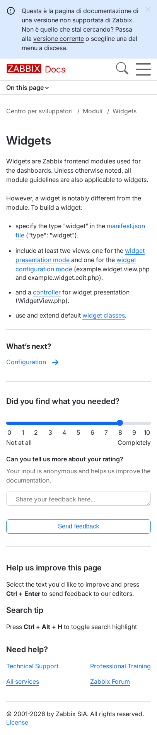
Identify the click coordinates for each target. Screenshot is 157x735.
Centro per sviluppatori (39, 111)
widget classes (103, 315)
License (17, 722)
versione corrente (58, 38)
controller (47, 292)
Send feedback (78, 526)
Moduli (92, 111)
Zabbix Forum (110, 681)
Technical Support (32, 666)
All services (22, 681)
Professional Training (120, 666)
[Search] (122, 69)
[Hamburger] (143, 69)
